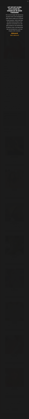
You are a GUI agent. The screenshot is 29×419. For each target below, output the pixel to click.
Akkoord (14, 33)
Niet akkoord (14, 35)
